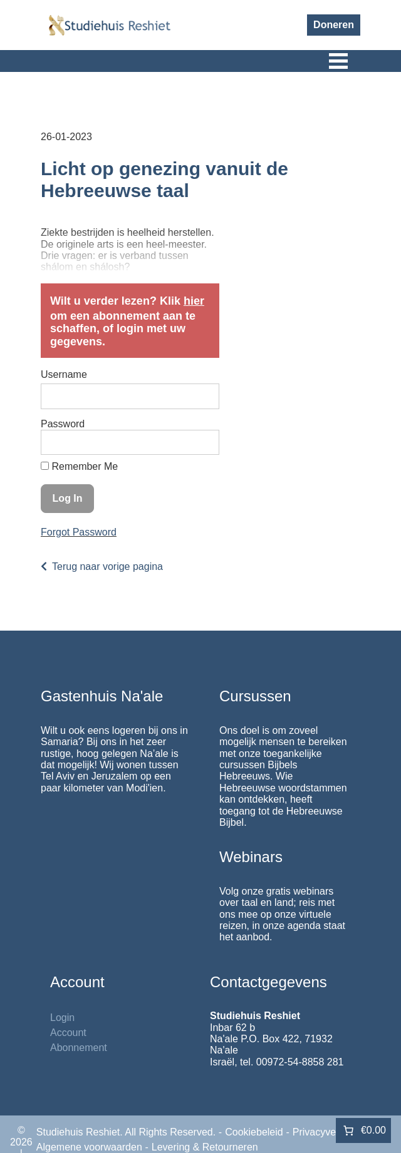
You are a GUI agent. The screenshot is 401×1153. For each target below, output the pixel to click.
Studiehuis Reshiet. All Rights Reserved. (126, 1132)
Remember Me (79, 466)
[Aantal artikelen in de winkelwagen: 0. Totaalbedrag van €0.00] (363, 1130)
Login (62, 1017)
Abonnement (78, 1047)
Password (63, 424)
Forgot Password (79, 532)
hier (194, 301)
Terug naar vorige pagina (107, 566)
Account (68, 1032)
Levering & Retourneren (205, 1147)
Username (64, 374)
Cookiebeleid (254, 1132)
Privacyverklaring (331, 1132)
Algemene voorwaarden (89, 1147)
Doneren (333, 24)
